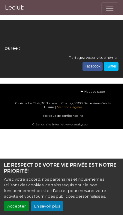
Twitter (111, 66)
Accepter (16, 206)
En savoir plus (47, 206)
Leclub (15, 7)
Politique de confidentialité (63, 116)
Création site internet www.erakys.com (61, 124)
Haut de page (92, 91)
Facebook (92, 66)
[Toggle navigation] (109, 8)
